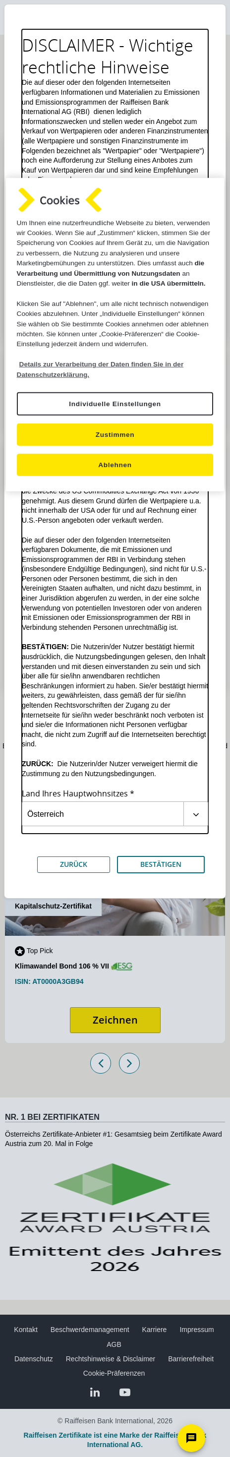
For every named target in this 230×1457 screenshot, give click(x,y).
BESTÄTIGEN (160, 864)
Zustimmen (115, 434)
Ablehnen (114, 465)
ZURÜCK (73, 864)
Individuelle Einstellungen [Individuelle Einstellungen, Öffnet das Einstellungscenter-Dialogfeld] (115, 404)
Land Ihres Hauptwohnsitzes (75, 794)
